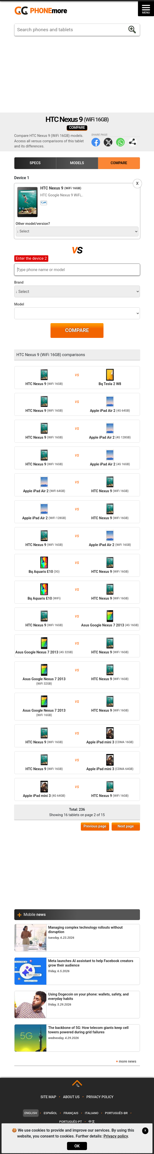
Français (71, 1113)
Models (77, 163)
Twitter (108, 142)
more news (127, 1061)
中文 (91, 1122)
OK (77, 1146)
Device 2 (21, 258)
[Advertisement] (77, 74)
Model (19, 304)
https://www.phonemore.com (42, 10)
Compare (119, 163)
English (30, 1113)
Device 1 (21, 177)
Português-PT (70, 1122)
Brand (19, 282)
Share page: (132, 142)
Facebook (95, 142)
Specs (35, 163)
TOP (77, 1085)
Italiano (91, 1113)
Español (50, 1113)
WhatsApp (120, 142)
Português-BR (116, 1113)
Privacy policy (100, 1097)
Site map (48, 1097)
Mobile (35, 914)
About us (71, 1097)
